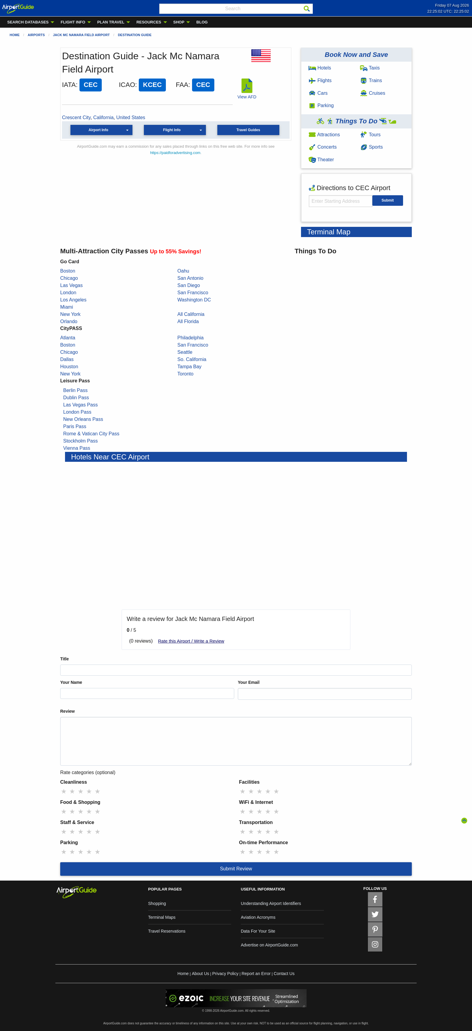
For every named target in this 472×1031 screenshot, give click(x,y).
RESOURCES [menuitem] (148, 22)
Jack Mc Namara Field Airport (81, 35)
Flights (320, 80)
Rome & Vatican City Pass (91, 433)
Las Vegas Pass (80, 404)
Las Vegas (71, 285)
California (103, 117)
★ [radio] (64, 791)
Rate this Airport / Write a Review (191, 641)
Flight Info (172, 130)
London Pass (77, 412)
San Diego (188, 285)
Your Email (248, 682)
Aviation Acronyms (258, 917)
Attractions (324, 134)
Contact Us (284, 973)
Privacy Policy (225, 973)
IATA (69, 84)
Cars (318, 93)
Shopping (157, 903)
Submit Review (236, 868)
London (68, 292)
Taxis (370, 67)
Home (15, 35)
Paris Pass (74, 426)
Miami (66, 307)
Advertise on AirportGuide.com (269, 945)
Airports (36, 35)
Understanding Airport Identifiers (271, 903)
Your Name (71, 682)
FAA (182, 84)
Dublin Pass (76, 397)
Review (67, 711)
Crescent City (76, 117)
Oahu (183, 270)
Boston (67, 270)
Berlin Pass (75, 390)
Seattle (184, 352)
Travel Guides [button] (248, 130)
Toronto (185, 373)
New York (70, 314)
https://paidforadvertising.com (175, 152)
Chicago (69, 278)
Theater (321, 159)
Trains (371, 80)
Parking (321, 105)
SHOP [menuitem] (179, 22)
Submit (387, 200)
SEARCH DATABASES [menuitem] (27, 22)
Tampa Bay (189, 366)
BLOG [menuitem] (202, 22)
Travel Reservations (166, 931)
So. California (191, 359)
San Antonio (190, 278)
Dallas (66, 359)
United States (130, 117)
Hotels (320, 67)
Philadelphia (190, 337)
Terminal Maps (161, 917)
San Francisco (192, 292)
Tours (370, 134)
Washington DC (194, 299)
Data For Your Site (258, 931)
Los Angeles (73, 299)
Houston (69, 366)
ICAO (127, 84)
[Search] (307, 9)
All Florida (188, 321)
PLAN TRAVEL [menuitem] (110, 22)
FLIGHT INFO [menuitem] (73, 22)
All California (190, 314)
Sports (371, 147)
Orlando (68, 321)
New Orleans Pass (83, 419)
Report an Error (255, 973)
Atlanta (67, 337)
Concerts (323, 147)
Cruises (372, 93)
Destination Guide (135, 35)
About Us (200, 973)
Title (64, 658)
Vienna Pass (76, 448)
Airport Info (98, 130)
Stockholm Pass (80, 440)
